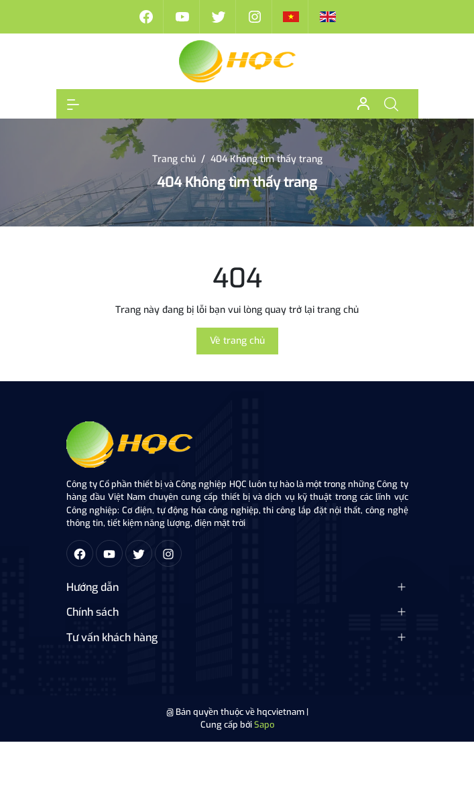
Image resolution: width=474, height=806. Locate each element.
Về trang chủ (237, 340)
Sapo (264, 724)
